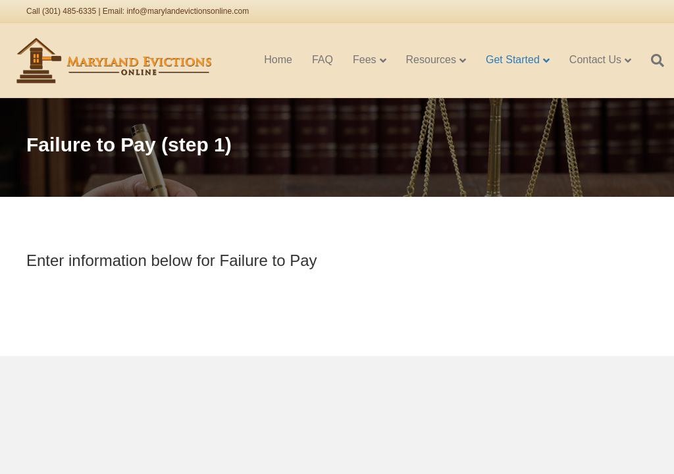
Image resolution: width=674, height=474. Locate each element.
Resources (431, 59)
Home (278, 59)
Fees (364, 59)
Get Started (513, 59)
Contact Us (595, 59)
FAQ (322, 59)
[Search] (652, 60)
